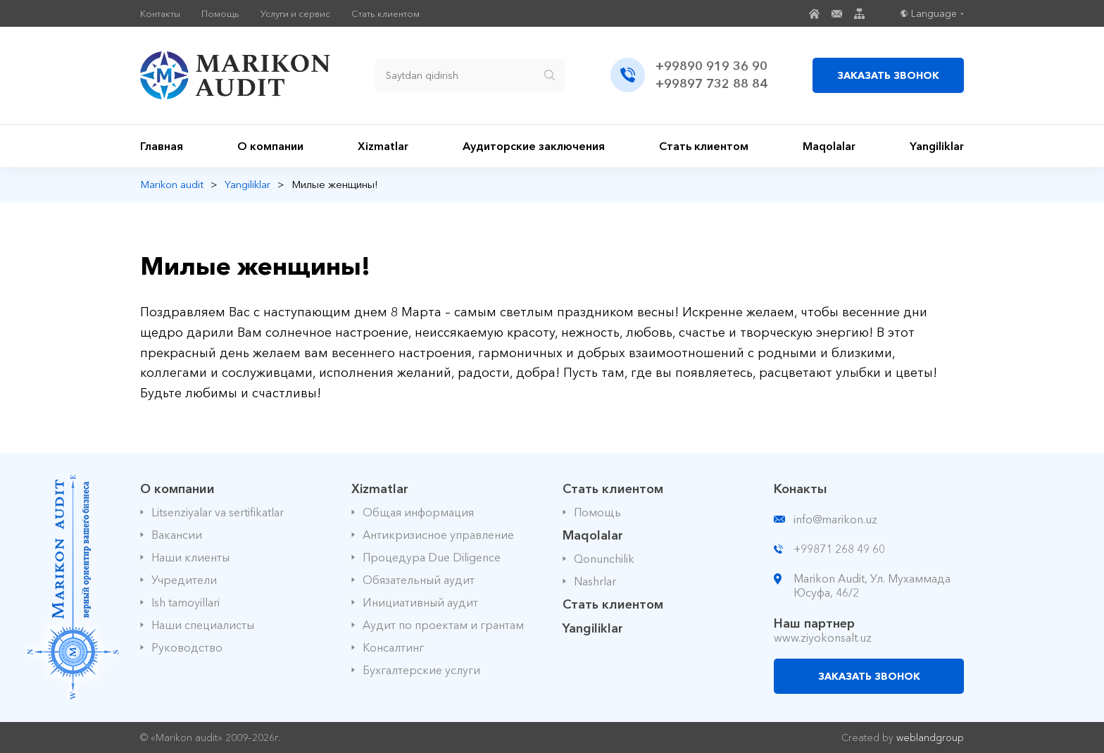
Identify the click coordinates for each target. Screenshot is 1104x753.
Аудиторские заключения (534, 146)
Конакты (800, 489)
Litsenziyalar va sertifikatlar (217, 512)
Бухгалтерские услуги (421, 670)
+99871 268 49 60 (839, 549)
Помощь (220, 13)
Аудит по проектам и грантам (443, 625)
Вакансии (176, 535)
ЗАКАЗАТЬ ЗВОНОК (888, 75)
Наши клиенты (190, 557)
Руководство (186, 647)
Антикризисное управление (438, 535)
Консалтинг (393, 647)
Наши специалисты (202, 625)
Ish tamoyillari (185, 602)
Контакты (160, 13)
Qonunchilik (604, 559)
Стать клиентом (385, 13)
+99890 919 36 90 (711, 66)
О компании (270, 146)
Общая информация (418, 512)
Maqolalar (829, 146)
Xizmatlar (383, 146)
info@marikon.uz (835, 519)
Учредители (184, 580)
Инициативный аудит (420, 602)
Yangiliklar (937, 146)
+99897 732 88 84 (711, 84)
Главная (161, 146)
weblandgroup (930, 737)
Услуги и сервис (295, 13)
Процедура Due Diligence (432, 557)
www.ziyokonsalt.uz (823, 637)
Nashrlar (595, 581)
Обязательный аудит (419, 580)
